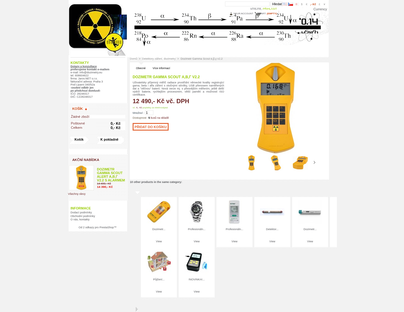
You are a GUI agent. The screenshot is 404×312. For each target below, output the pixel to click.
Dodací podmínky (81, 212)
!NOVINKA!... (196, 279)
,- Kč (313, 4)
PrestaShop (106, 227)
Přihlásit (270, 8)
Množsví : (138, 112)
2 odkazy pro (90, 227)
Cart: (262, 13)
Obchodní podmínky (82, 216)
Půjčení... (159, 279)
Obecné (141, 68)
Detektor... (272, 229)
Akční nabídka (85, 160)
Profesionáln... (197, 229)
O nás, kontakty (80, 219)
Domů (133, 58)
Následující (314, 162)
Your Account (243, 13)
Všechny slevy (77, 193)
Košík (77, 108)
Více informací (161, 68)
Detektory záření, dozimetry (159, 58)
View (159, 241)
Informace (80, 208)
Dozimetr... (158, 229)
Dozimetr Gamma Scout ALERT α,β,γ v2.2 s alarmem (111, 174)
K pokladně (109, 139)
